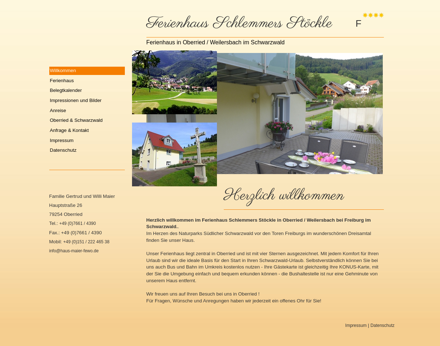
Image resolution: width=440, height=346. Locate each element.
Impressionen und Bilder (76, 100)
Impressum (62, 140)
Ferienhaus (62, 80)
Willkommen (63, 70)
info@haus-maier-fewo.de (74, 250)
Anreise (58, 110)
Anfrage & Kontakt (69, 130)
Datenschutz (63, 150)
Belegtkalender (66, 90)
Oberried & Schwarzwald (76, 120)
